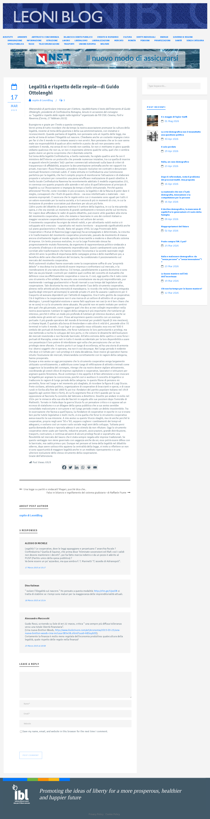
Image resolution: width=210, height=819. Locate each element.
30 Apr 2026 (171, 139)
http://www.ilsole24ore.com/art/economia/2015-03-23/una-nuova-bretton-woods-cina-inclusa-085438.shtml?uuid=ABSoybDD (72, 632)
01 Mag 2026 (172, 121)
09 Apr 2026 (171, 219)
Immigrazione (15, 40)
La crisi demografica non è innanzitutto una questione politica (181, 133)
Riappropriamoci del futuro (175, 226)
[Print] (89, 467)
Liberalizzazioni (101, 40)
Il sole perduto (168, 146)
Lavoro (66, 40)
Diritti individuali (146, 37)
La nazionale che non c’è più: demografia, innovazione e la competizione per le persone (175, 194)
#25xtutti (8, 37)
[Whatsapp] (82, 467)
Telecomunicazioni (49, 44)
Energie (164, 37)
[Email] (95, 467)
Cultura (127, 37)
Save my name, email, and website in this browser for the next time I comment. (65, 731)
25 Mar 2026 (172, 245)
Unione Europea (87, 44)
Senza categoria (195, 40)
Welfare (104, 44)
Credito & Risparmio (107, 37)
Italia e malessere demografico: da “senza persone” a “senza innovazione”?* (181, 259)
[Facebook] (64, 467)
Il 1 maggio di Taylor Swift (174, 117)
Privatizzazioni (162, 40)
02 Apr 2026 (171, 230)
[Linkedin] (76, 467)
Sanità (178, 40)
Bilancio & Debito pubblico (78, 37)
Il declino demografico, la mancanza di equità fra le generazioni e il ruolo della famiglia (181, 212)
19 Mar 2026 (172, 280)
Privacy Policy (96, 814)
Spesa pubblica (16, 44)
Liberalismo (81, 40)
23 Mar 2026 (172, 266)
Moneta (132, 40)
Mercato (118, 40)
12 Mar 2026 (172, 292)
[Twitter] (70, 467)
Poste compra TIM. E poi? (174, 241)
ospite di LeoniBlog (42, 100)
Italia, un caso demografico (175, 161)
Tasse (31, 44)
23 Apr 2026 (171, 166)
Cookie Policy (112, 814)
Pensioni (145, 40)
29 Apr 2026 (171, 151)
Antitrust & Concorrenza (45, 37)
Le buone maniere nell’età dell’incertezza (174, 275)
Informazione (34, 40)
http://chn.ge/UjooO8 (105, 591)
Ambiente (22, 37)
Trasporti (69, 44)
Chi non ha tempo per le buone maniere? (181, 288)
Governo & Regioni (183, 37)
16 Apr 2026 (171, 184)
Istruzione (52, 40)
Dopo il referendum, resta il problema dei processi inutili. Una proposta (180, 178)
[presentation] (43, 742)
